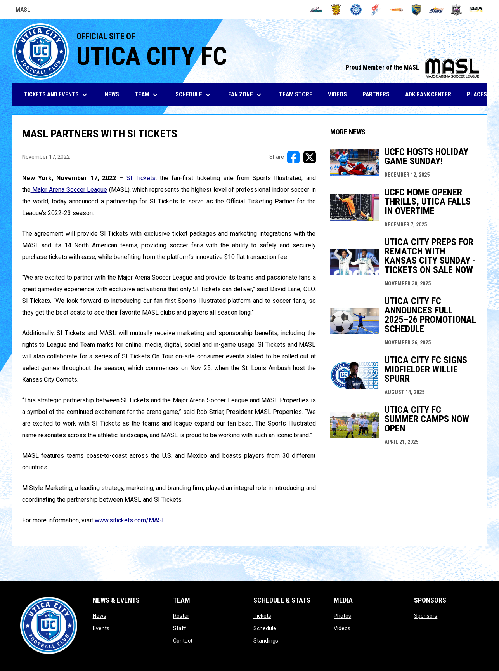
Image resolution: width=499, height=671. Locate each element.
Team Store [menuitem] (298, 94)
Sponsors (425, 616)
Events (101, 628)
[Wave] (476, 10)
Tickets (262, 616)
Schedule (264, 628)
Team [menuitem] (147, 94)
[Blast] (336, 10)
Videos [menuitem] (337, 94)
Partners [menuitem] (376, 94)
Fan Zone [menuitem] (245, 94)
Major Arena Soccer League (69, 189)
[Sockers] (416, 10)
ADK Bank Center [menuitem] (431, 94)
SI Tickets (139, 178)
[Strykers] (456, 10)
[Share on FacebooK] (293, 157)
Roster (181, 616)
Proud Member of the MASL (412, 67)
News (99, 616)
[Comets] (376, 10)
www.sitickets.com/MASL (129, 520)
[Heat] (396, 10)
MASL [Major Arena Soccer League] (23, 11)
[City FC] (356, 10)
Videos (342, 628)
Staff (179, 628)
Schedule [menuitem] (194, 94)
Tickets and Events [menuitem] (56, 94)
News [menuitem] (112, 94)
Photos (342, 616)
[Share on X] (309, 157)
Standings (265, 641)
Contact (182, 641)
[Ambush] (316, 10)
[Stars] (436, 10)
